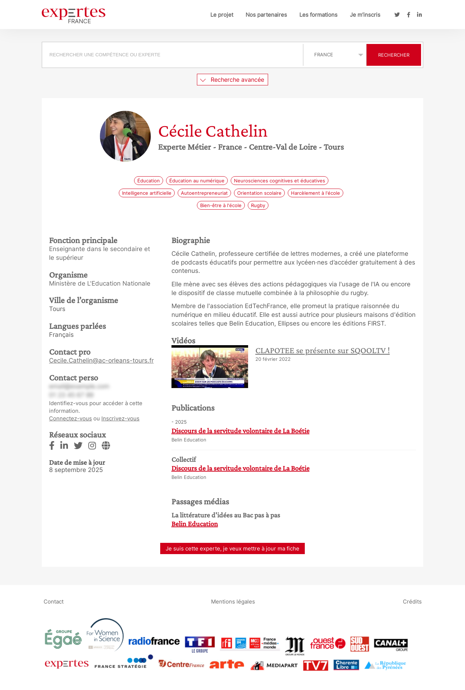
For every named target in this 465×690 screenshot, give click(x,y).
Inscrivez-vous (120, 418)
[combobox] (173, 55)
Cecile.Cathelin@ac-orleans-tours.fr (101, 360)
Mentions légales (233, 601)
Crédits (412, 601)
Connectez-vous (70, 418)
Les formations (318, 14)
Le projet (221, 14)
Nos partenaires (266, 14)
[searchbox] (172, 55)
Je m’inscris (365, 14)
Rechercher (393, 55)
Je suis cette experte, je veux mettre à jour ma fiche (232, 548)
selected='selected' (334, 54)
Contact (54, 601)
